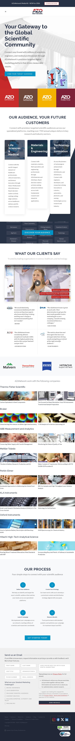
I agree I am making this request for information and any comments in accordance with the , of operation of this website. (54, 694)
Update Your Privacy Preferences (14, 730)
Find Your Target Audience (20, 74)
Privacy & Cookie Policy (31, 719)
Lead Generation (12, 690)
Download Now (51, 3)
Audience (28, 717)
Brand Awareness (12, 687)
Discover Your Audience (37, 233)
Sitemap (7, 726)
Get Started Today (37, 638)
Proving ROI (10, 703)
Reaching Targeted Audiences (16, 693)
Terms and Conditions (60, 695)
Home (6, 717)
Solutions (13, 717)
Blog (35, 717)
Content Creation (12, 696)
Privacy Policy (57, 674)
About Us (20, 717)
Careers (7, 719)
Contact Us (41, 717)
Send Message (54, 702)
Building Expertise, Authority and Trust (18, 699)
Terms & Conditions (17, 719)
